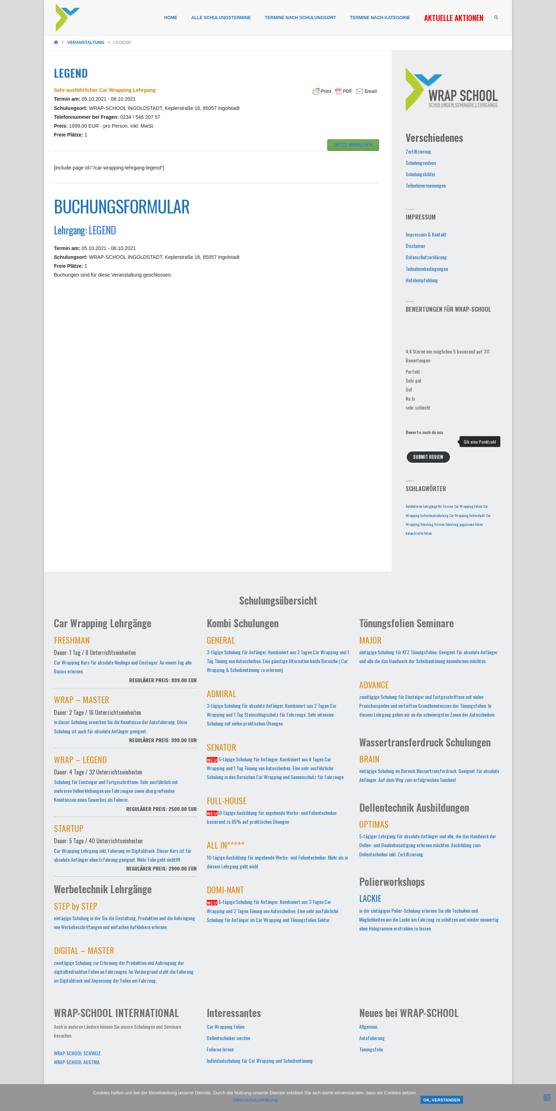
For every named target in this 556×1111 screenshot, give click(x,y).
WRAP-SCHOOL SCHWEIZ (77, 1053)
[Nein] (547, 1097)
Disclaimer (416, 245)
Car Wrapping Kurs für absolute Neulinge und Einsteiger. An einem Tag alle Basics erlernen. (125, 663)
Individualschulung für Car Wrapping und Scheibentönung (260, 1060)
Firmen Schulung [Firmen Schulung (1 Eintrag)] (446, 524)
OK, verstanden (441, 1100)
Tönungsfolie (371, 1049)
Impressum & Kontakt (426, 234)
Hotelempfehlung (422, 280)
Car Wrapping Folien (225, 1026)
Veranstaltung (86, 42)
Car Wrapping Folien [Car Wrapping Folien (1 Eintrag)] (468, 506)
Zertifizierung (418, 151)
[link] (495, 18)
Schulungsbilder (420, 174)
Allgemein (368, 1026)
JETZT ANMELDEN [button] (353, 144)
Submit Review (428, 457)
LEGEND (102, 230)
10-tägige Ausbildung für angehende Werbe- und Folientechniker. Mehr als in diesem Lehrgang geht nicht (277, 856)
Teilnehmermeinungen (426, 185)
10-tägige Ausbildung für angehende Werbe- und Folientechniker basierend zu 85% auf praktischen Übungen (272, 811)
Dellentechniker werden (228, 1037)
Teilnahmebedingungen (427, 268)
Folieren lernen (220, 1049)
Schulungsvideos (421, 162)
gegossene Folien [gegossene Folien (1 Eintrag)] (471, 524)
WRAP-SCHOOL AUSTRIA (77, 1062)
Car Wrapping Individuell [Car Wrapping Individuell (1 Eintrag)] (467, 515)
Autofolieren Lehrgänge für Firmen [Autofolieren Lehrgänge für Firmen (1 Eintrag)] (429, 506)
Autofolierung (372, 1037)
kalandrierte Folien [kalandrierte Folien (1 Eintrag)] (419, 533)
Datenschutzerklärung (426, 257)
